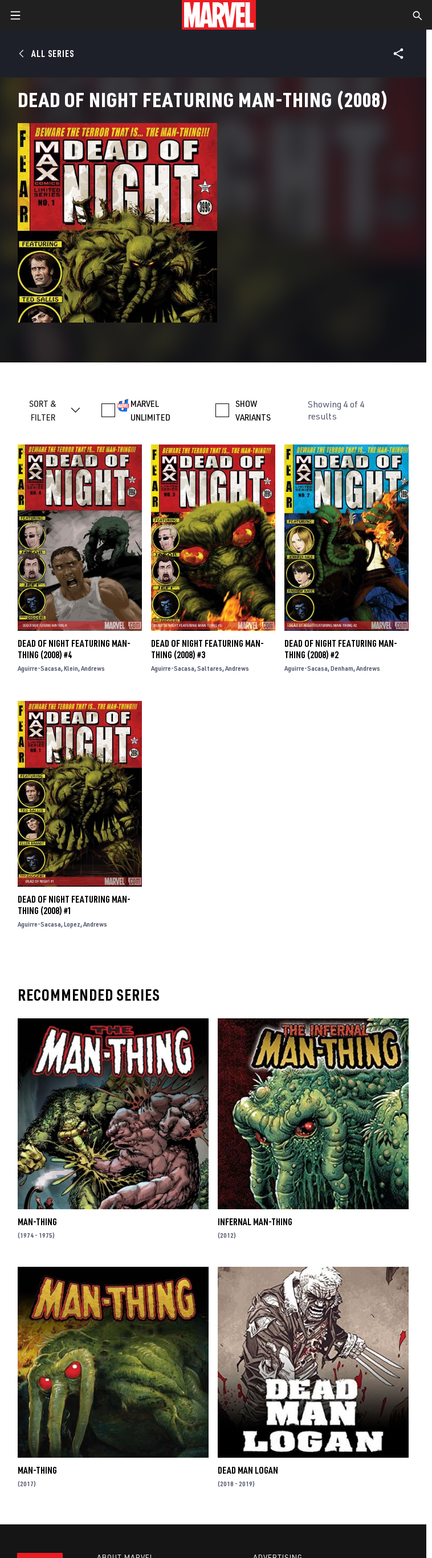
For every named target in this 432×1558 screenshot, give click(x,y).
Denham (342, 668)
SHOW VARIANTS (253, 410)
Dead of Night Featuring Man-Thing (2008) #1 (74, 905)
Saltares (209, 668)
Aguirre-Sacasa (39, 668)
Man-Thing (37, 1221)
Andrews (93, 668)
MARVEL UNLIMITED (150, 410)
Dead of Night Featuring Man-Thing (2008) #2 (340, 649)
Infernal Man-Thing (255, 1221)
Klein (71, 668)
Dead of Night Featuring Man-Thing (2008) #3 (207, 649)
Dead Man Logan (248, 1470)
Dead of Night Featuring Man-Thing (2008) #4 (74, 649)
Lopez (72, 924)
